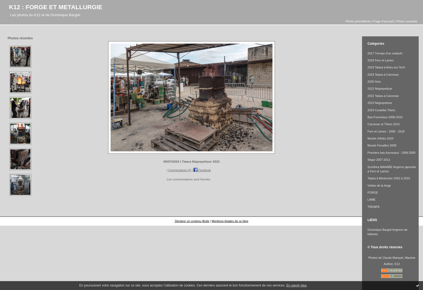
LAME (371, 199)
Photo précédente (358, 21)
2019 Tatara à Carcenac (383, 74)
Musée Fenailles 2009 (381, 145)
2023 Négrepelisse (379, 102)
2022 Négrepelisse (379, 88)
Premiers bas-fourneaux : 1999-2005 (391, 152)
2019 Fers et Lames (380, 60)
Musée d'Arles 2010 (380, 138)
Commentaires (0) (179, 170)
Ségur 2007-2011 (378, 159)
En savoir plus (296, 285)
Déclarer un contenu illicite (192, 221)
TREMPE (373, 206)
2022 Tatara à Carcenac (383, 95)
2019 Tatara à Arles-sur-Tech (386, 67)
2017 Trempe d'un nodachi (384, 53)
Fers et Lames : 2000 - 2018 (385, 131)
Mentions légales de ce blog (230, 221)
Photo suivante (406, 21)
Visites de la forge (379, 185)
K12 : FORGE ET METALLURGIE (55, 7)
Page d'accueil (383, 21)
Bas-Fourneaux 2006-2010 (384, 117)
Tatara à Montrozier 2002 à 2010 (388, 178)
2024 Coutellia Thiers (381, 110)
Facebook (202, 170)
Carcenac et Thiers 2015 (383, 124)
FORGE (372, 192)
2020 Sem (374, 81)
